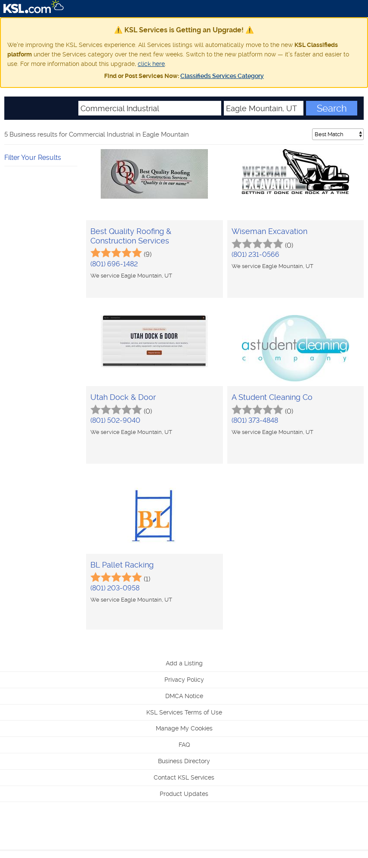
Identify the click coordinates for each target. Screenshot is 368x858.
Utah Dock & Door (123, 397)
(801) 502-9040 (115, 420)
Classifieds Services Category (222, 75)
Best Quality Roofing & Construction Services (130, 236)
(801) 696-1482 (114, 264)
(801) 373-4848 (255, 420)
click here (151, 63)
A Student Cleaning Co (272, 397)
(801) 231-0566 (255, 254)
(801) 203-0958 (114, 588)
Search (332, 108)
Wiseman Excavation (269, 231)
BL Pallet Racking (122, 564)
